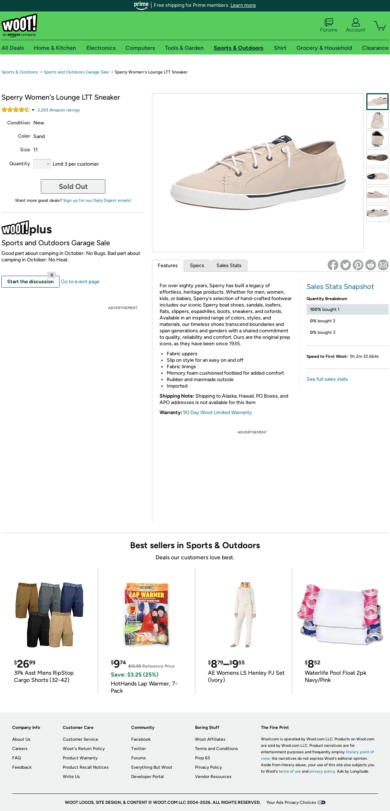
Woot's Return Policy (84, 748)
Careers (20, 748)
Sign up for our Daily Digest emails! (97, 200)
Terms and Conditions (216, 748)
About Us (21, 739)
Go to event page (80, 282)
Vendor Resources (213, 776)
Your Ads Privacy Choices (291, 802)
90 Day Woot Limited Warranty (217, 412)
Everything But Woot (151, 767)
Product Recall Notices (86, 767)
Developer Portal (147, 776)
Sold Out (73, 186)
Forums (328, 25)
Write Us (71, 776)
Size (25, 150)
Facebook (141, 739)
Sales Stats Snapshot (340, 286)
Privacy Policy (208, 767)
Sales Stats (229, 265)
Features (168, 265)
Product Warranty (80, 757)
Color (24, 136)
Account (355, 25)
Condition (18, 123)
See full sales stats (327, 379)
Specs (197, 265)
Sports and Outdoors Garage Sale (76, 72)
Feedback (22, 767)
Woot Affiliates (210, 739)
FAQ (16, 757)
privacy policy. (322, 771)
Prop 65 (202, 757)
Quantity (19, 164)
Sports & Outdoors (19, 72)
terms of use (290, 771)
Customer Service (80, 739)
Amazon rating (58, 110)
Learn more (243, 5)
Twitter (138, 748)
